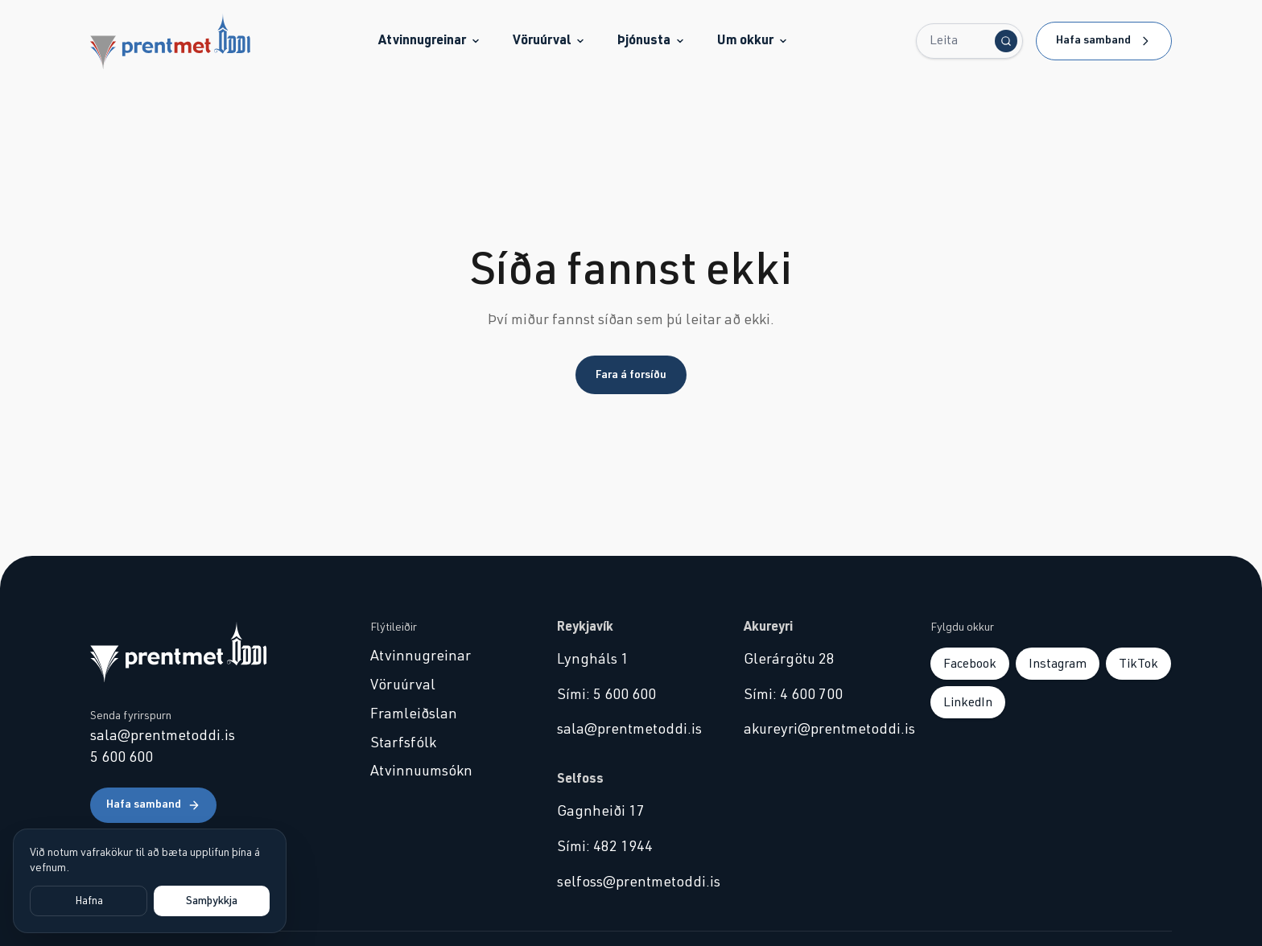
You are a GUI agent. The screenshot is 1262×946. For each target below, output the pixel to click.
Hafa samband (1104, 41)
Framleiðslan (413, 714)
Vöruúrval (549, 40)
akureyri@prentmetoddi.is (818, 729)
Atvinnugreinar (429, 40)
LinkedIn (967, 702)
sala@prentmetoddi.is (162, 736)
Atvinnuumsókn (421, 771)
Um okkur (752, 40)
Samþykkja (211, 901)
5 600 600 (121, 758)
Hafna (89, 901)
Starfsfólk (403, 743)
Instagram (1058, 663)
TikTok (1138, 663)
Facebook (969, 663)
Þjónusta (651, 40)
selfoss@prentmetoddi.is (631, 882)
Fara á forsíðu (631, 374)
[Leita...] (969, 41)
